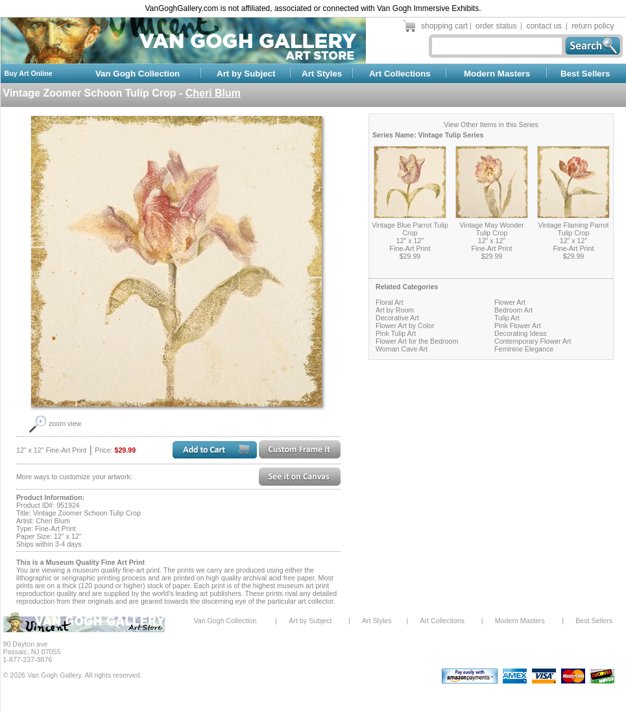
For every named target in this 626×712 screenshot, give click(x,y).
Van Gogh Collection (137, 73)
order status (496, 25)
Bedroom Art (513, 310)
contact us (544, 25)
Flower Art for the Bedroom (417, 341)
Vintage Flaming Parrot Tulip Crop (573, 229)
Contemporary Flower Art (532, 341)
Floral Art (389, 302)
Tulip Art (507, 318)
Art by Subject (246, 73)
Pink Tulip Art (396, 333)
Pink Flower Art (517, 325)
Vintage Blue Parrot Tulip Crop (410, 229)
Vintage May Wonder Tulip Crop (491, 229)
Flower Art (509, 302)
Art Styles (322, 73)
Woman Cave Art (401, 349)
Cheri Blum (213, 93)
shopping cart (444, 25)
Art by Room (395, 310)
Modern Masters (497, 73)
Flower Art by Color (405, 325)
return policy (593, 25)
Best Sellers (585, 73)
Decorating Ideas (520, 333)
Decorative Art (397, 318)
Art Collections (400, 73)
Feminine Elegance (523, 349)
